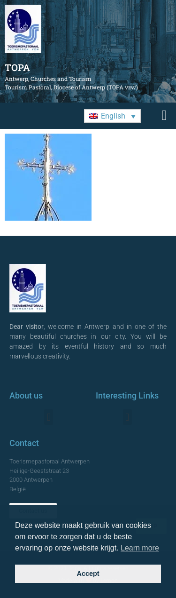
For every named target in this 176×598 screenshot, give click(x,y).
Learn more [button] (140, 548)
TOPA (17, 67)
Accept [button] (88, 573)
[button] (112, 116)
